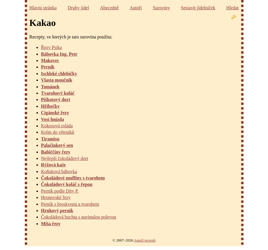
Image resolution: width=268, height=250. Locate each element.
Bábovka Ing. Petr (59, 54)
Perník (48, 66)
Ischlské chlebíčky (59, 73)
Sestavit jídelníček (198, 7)
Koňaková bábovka (59, 171)
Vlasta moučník (56, 80)
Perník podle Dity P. (60, 191)
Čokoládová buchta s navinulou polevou (78, 216)
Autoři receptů (144, 240)
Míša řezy (51, 223)
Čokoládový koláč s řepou (66, 184)
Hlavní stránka (43, 7)
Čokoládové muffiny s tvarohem (73, 177)
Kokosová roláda (57, 125)
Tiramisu (50, 138)
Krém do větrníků (57, 132)
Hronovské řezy (56, 197)
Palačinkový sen (57, 145)
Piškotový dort (55, 99)
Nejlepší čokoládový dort (64, 158)
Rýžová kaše (53, 164)
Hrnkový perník (57, 210)
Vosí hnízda (52, 119)
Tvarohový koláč (58, 93)
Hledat (232, 7)
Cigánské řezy (55, 112)
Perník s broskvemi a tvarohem (70, 204)
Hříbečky (50, 106)
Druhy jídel (78, 7)
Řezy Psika (51, 47)
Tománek (50, 86)
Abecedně (109, 7)
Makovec (50, 60)
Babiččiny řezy (56, 151)
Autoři (136, 7)
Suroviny (161, 7)
